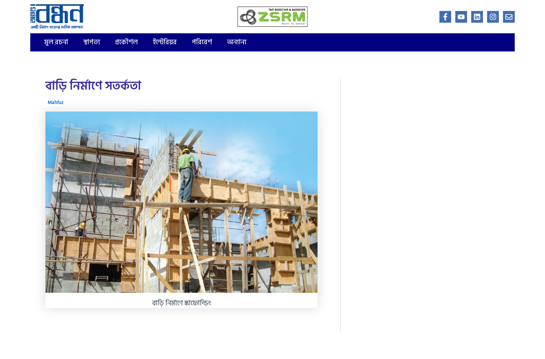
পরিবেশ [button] (202, 42)
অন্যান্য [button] (236, 42)
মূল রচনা (56, 42)
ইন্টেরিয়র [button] (165, 42)
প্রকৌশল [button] (126, 42)
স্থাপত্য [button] (91, 42)
